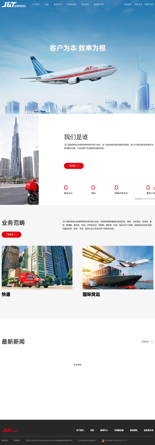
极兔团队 (85, 4)
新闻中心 (58, 4)
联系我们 (128, 4)
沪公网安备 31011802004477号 (114, 440)
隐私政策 (5, 440)
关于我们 (36, 4)
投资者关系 (99, 4)
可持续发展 (71, 4)
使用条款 (17, 440)
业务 (47, 4)
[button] (149, 4)
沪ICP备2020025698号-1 (87, 440)
